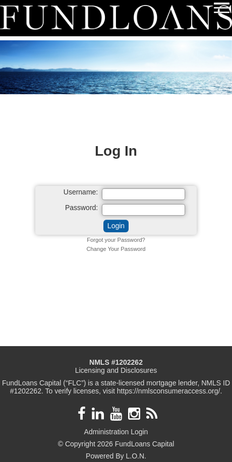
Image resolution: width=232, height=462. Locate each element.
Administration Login (116, 432)
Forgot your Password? (116, 240)
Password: (81, 208)
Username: (81, 192)
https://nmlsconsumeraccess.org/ (168, 391)
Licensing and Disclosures (116, 370)
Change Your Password (116, 249)
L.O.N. (136, 456)
